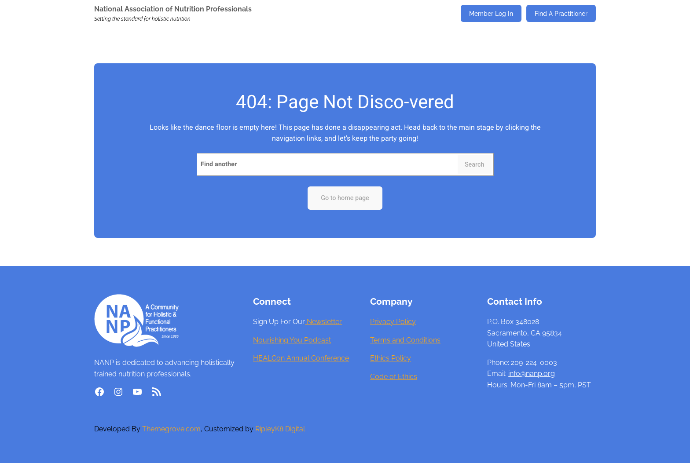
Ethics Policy (390, 358)
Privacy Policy (393, 321)
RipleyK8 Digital (280, 429)
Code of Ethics (393, 376)
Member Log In (491, 13)
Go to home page (345, 198)
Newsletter (323, 321)
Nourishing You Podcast (292, 340)
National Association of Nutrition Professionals (173, 9)
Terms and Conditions (405, 340)
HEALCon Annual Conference (301, 358)
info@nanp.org (531, 373)
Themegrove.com (171, 429)
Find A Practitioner (561, 13)
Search (474, 164)
